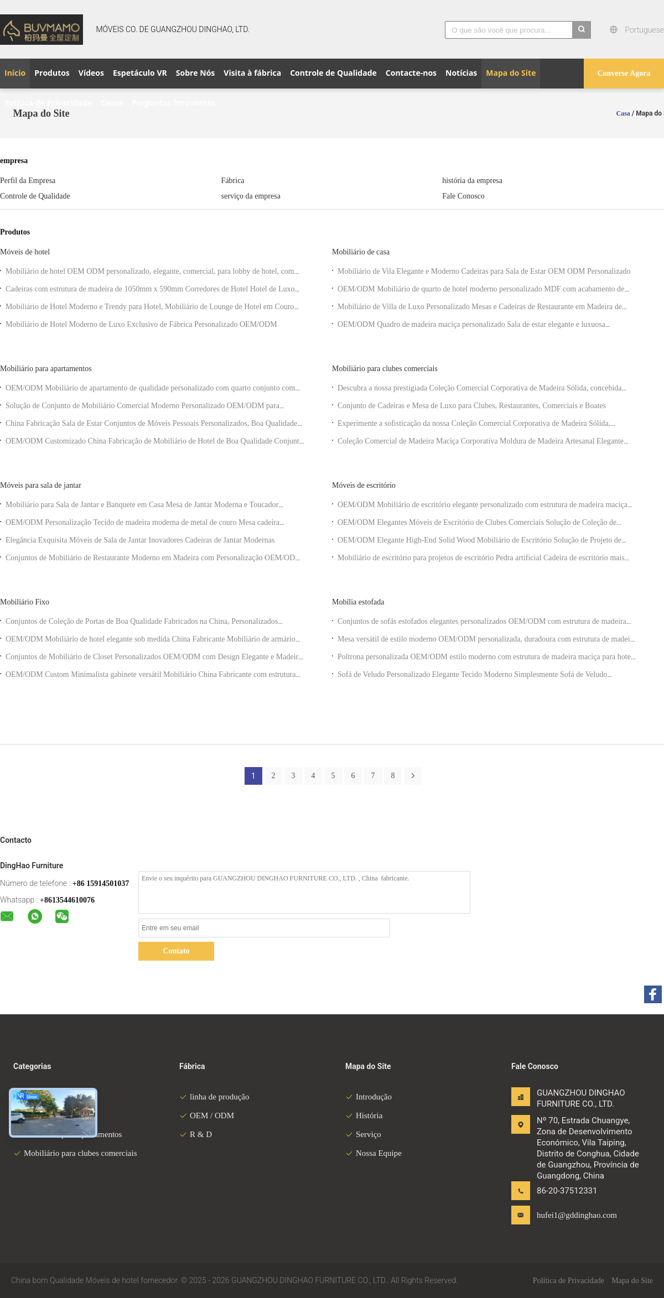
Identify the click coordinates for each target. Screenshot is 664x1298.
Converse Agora (623, 73)
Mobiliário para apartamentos (46, 368)
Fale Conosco (463, 196)
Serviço (363, 1134)
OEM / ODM (206, 1115)
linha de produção (214, 1096)
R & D (195, 1134)
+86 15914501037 (100, 883)
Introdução (368, 1096)
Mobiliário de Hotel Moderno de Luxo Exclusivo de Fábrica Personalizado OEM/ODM (141, 324)
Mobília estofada (358, 602)
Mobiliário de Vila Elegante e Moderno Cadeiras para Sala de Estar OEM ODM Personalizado (484, 271)
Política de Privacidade (568, 1280)
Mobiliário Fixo (24, 602)
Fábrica (233, 180)
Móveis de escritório (364, 485)
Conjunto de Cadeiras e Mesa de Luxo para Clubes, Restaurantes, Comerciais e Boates (472, 406)
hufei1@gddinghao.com (571, 1215)
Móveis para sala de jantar (40, 485)
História (363, 1115)
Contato (176, 951)
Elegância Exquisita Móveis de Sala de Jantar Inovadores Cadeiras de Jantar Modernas (140, 540)
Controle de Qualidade (35, 196)
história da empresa (472, 180)
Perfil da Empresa (27, 180)
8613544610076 (69, 900)
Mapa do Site (632, 1280)
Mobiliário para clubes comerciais (385, 368)
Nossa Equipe (373, 1153)
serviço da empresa (251, 196)
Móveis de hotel (25, 252)
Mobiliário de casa (361, 252)
